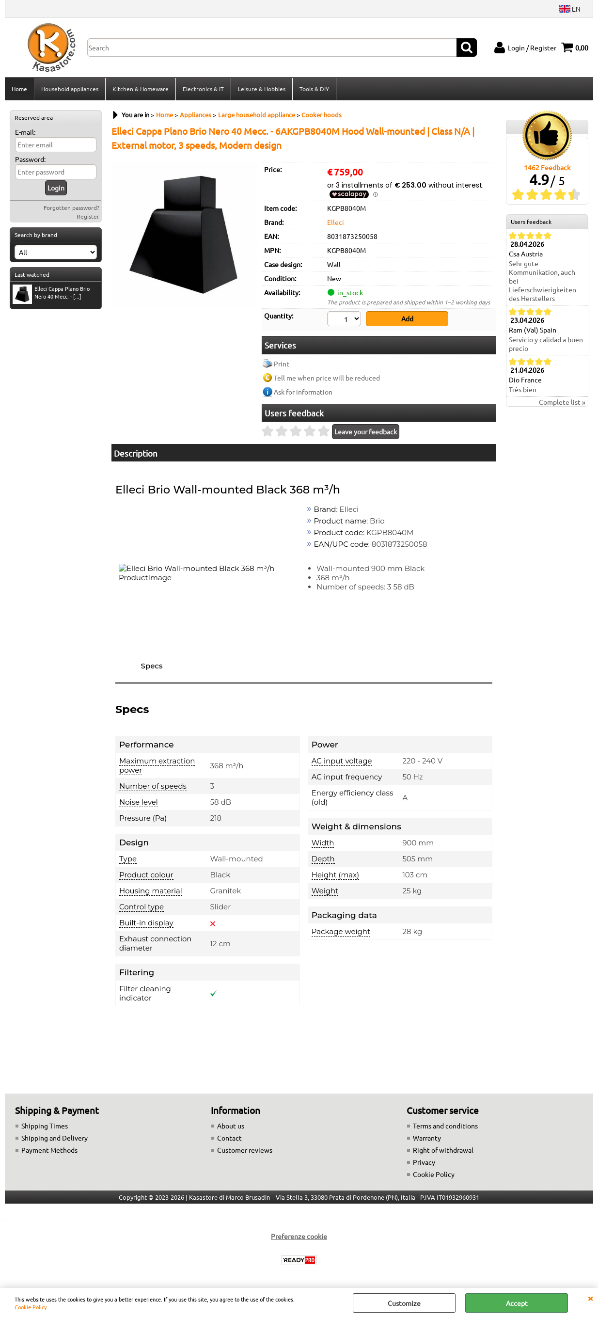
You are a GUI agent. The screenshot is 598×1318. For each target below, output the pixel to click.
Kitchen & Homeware (140, 89)
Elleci (335, 222)
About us (230, 1125)
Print (281, 363)
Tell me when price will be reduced (327, 377)
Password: (30, 159)
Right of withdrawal (443, 1149)
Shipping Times (44, 1125)
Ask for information (303, 391)
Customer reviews (244, 1149)
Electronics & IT (203, 89)
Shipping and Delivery (54, 1137)
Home (19, 89)
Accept (517, 1303)
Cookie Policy (31, 1307)
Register (88, 216)
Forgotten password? (71, 207)
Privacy (424, 1162)
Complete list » (562, 401)
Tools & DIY (314, 89)
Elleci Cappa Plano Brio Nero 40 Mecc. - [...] (51, 293)
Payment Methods (49, 1149)
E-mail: (25, 131)
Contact (229, 1137)
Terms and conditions (445, 1125)
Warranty (427, 1137)
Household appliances (69, 89)
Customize (404, 1303)
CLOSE (590, 1297)
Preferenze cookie (299, 1236)
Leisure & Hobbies (261, 89)
